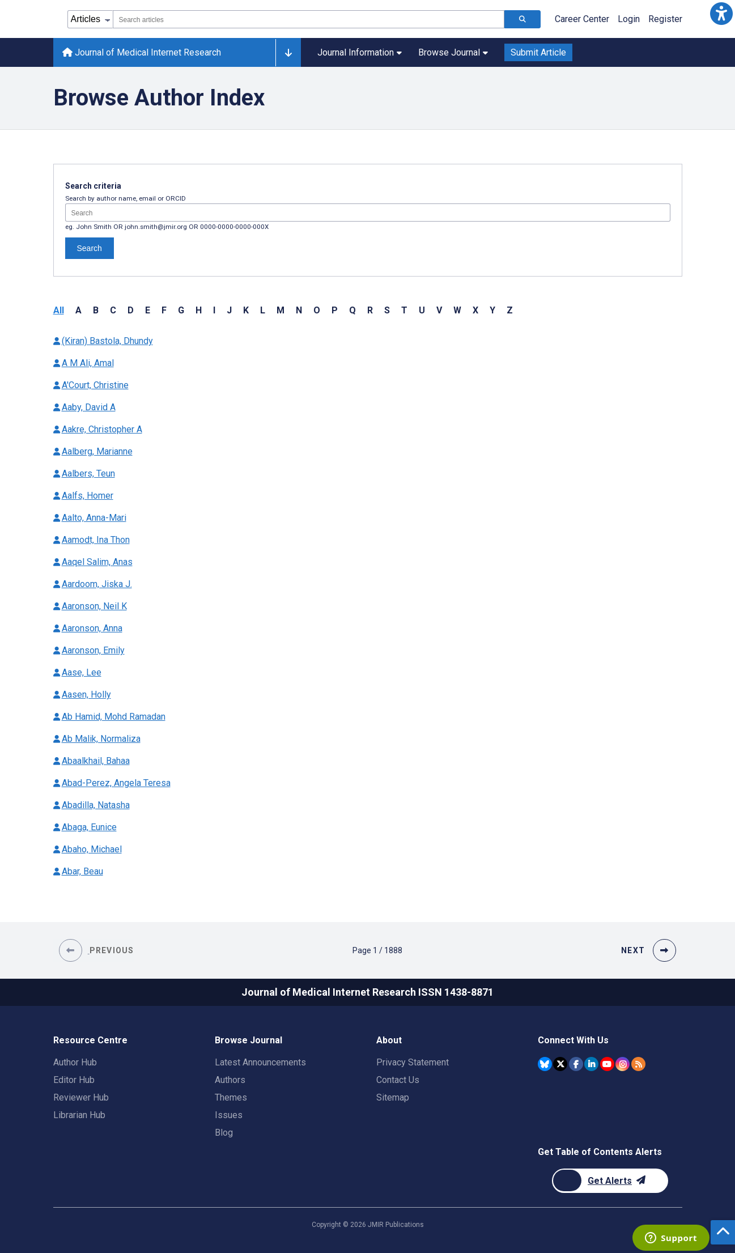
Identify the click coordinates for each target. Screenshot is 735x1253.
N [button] (299, 310)
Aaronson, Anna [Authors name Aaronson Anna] (92, 628)
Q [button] (352, 310)
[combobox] (308, 19)
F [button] (164, 310)
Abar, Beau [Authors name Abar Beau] (82, 871)
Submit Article (538, 52)
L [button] (262, 310)
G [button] (181, 310)
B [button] (96, 310)
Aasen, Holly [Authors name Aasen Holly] (86, 694)
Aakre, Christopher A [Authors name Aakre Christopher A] (102, 429)
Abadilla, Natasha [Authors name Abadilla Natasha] (96, 805)
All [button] (58, 310)
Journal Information (359, 52)
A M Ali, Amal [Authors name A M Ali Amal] (88, 363)
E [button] (147, 310)
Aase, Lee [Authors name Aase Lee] (81, 672)
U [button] (422, 310)
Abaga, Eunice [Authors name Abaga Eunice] (89, 827)
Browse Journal (453, 52)
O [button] (316, 310)
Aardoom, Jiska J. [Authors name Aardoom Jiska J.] (97, 584)
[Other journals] (288, 52)
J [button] (229, 310)
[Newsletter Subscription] (610, 1181)
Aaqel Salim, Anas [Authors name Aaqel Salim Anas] (97, 562)
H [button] (199, 310)
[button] (721, 13)
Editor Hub (74, 1079)
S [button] (387, 310)
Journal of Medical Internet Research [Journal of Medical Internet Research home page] (141, 52)
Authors (230, 1079)
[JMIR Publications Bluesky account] (545, 1064)
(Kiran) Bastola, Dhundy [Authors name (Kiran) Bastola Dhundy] (107, 340)
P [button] (335, 310)
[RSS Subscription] (638, 1064)
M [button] (280, 310)
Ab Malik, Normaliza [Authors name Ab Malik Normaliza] (101, 738)
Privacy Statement (412, 1062)
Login (629, 19)
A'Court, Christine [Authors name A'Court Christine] (95, 385)
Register (665, 19)
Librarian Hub (79, 1115)
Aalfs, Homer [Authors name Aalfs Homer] (87, 495)
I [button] (214, 310)
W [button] (457, 310)
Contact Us (397, 1079)
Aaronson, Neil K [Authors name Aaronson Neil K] (94, 606)
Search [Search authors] (89, 248)
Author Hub (75, 1062)
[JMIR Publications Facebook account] (576, 1064)
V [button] (439, 310)
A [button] (78, 310)
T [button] (404, 310)
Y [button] (492, 310)
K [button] (246, 310)
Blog (224, 1132)
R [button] (370, 310)
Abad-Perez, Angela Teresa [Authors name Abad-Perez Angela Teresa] (116, 783)
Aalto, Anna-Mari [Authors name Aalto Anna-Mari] (94, 517)
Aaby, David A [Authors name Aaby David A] (89, 407)
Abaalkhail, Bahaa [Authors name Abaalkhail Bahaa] (96, 760)
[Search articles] (522, 19)
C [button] (113, 310)
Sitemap (392, 1097)
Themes (231, 1097)
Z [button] (510, 310)
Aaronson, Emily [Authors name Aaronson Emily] (93, 650)
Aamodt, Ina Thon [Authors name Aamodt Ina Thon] (96, 539)
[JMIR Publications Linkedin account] (591, 1064)
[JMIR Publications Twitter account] (560, 1064)
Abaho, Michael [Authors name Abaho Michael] (92, 849)
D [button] (131, 310)
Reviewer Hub (81, 1097)
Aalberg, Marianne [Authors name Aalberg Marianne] (97, 451)
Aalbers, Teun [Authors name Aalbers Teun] (88, 473)
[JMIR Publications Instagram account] (622, 1064)
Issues (229, 1115)
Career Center (582, 19)
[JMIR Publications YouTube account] (607, 1064)
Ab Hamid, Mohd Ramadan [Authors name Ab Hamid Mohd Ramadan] (113, 716)
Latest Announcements (260, 1062)
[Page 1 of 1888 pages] (377, 950)
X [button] (475, 310)
